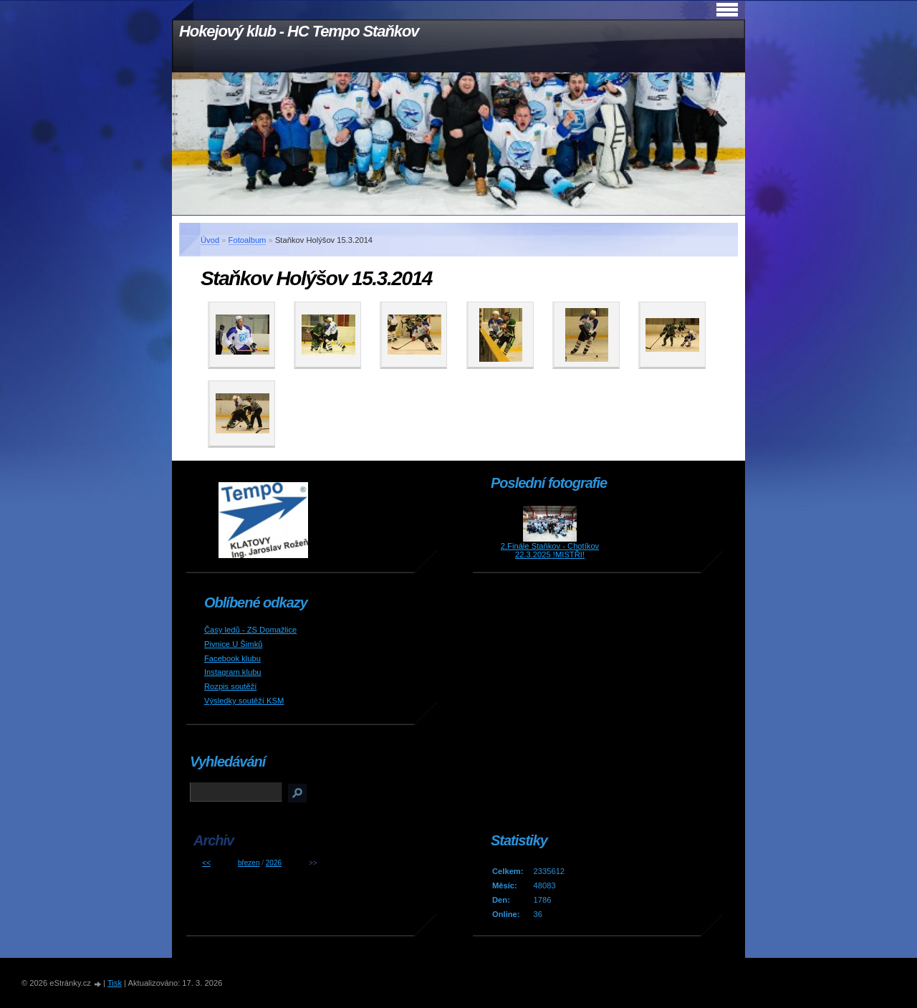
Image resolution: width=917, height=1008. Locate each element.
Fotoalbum (248, 240)
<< (206, 863)
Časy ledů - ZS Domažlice (250, 629)
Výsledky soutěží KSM (244, 700)
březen (249, 863)
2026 (274, 863)
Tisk (114, 983)
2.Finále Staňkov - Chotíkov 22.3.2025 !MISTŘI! (550, 550)
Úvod (210, 240)
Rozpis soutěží (230, 686)
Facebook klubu (232, 658)
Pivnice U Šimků (233, 644)
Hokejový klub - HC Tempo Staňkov (298, 31)
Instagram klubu (232, 672)
